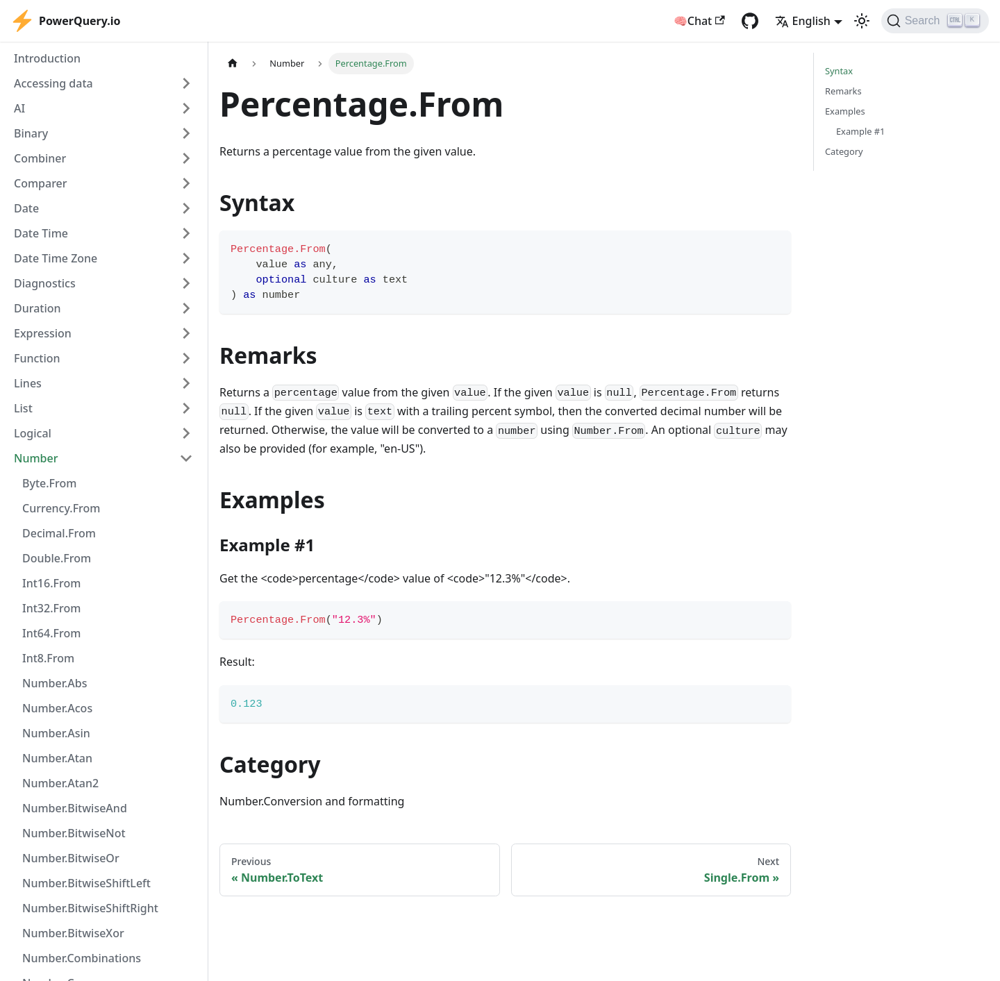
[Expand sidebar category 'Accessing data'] (186, 83)
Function (37, 358)
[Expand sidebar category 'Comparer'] (186, 183)
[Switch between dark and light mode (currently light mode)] (862, 21)
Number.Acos (57, 708)
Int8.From (48, 658)
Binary (31, 133)
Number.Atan (57, 758)
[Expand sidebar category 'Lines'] (186, 383)
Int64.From (51, 633)
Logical (32, 433)
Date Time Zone (55, 258)
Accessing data (53, 83)
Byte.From (49, 483)
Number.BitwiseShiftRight (90, 908)
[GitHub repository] (750, 21)
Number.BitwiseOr (70, 858)
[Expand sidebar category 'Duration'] (186, 308)
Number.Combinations (81, 958)
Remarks (843, 91)
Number (36, 458)
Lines (28, 383)
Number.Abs (54, 683)
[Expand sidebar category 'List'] (186, 408)
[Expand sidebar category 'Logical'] (186, 433)
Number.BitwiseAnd (74, 808)
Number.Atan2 (60, 783)
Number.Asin (56, 733)
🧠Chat (699, 20)
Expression (43, 333)
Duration (37, 308)
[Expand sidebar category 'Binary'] (186, 133)
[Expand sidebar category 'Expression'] (186, 333)
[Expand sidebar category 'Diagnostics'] (186, 283)
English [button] (803, 20)
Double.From (56, 558)
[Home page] (232, 63)
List (23, 408)
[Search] (935, 20)
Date (26, 208)
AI (19, 108)
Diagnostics (45, 283)
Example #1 (860, 131)
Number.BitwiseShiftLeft (86, 883)
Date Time (41, 233)
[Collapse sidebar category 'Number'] (186, 458)
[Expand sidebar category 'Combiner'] (186, 158)
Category (844, 151)
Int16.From (51, 583)
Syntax (839, 71)
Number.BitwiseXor (73, 933)
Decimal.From (59, 533)
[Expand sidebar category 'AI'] (186, 108)
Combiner (40, 158)
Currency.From (61, 508)
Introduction (47, 58)
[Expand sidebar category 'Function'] (186, 358)
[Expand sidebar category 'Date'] (186, 208)
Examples (845, 111)
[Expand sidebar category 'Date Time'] (186, 233)
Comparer (40, 183)
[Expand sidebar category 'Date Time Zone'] (186, 258)
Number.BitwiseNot (74, 833)
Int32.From (51, 608)
